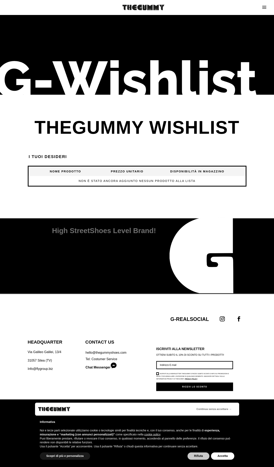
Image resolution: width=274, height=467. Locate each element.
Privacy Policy (191, 379)
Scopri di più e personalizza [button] (65, 455)
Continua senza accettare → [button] (213, 409)
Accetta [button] (222, 455)
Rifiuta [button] (198, 455)
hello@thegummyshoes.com (105, 352)
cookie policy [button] (152, 434)
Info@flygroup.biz (40, 368)
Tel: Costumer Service (101, 359)
